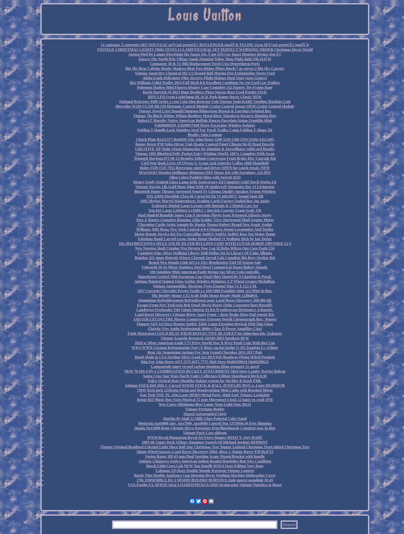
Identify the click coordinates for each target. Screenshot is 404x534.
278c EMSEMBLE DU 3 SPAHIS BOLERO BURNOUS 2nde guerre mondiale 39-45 (205, 480)
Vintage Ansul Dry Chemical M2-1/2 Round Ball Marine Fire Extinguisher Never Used (205, 73)
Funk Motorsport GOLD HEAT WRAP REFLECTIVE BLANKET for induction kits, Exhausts (205, 333)
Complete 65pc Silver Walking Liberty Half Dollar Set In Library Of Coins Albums (205, 253)
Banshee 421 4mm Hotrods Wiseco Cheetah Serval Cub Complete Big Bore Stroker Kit (205, 257)
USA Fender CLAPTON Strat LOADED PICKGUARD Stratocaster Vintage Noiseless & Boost (205, 485)
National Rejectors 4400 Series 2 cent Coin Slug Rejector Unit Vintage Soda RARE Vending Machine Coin (204, 101)
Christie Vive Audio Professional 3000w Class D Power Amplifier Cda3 (205, 328)
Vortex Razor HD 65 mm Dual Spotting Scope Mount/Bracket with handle (204, 456)
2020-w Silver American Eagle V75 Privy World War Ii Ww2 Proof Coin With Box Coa (205, 343)
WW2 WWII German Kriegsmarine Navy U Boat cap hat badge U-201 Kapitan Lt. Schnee (205, 347)
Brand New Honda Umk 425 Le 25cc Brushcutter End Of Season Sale (205, 262)
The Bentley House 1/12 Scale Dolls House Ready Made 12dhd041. (205, 295)
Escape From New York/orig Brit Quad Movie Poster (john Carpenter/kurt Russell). (205, 305)
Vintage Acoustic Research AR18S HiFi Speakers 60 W (205, 338)
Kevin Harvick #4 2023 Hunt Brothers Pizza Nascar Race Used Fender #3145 (205, 92)
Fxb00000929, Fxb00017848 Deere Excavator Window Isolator (204, 125)
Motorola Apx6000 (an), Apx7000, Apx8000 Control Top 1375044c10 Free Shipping (204, 423)
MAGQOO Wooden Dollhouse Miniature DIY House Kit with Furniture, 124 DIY (205, 172)
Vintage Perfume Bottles (205, 409)
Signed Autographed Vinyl (204, 414)
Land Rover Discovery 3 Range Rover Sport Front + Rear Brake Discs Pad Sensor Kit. (205, 314)
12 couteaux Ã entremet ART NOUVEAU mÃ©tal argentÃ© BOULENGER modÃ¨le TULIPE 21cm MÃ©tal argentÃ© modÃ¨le (205, 45)
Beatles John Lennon (205, 134)
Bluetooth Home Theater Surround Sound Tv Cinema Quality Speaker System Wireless (205, 191)
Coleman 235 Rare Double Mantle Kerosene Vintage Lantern (205, 470)
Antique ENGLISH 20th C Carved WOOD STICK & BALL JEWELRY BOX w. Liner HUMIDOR (205, 385)
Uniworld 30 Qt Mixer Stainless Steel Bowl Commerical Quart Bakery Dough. (205, 267)
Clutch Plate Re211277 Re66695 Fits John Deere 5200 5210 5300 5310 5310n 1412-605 (205, 139)
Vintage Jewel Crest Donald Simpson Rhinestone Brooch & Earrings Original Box (205, 111)
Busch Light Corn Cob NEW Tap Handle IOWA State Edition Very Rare (204, 466)
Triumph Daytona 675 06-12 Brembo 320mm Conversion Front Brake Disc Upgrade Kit (205, 158)
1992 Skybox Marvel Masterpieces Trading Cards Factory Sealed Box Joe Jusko (205, 201)
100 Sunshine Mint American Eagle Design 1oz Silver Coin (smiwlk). (205, 272)
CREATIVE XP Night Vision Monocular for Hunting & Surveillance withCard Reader (205, 149)
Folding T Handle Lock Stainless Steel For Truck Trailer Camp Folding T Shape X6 (204, 130)
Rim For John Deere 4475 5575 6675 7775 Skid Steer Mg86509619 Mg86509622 (205, 362)
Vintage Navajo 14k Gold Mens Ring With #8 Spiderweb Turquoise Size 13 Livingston (204, 187)
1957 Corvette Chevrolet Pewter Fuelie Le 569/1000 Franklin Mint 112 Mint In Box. (205, 291)
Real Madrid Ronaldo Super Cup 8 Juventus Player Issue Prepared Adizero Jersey (205, 215)
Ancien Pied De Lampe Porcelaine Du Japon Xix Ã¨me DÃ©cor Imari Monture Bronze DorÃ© (204, 54)
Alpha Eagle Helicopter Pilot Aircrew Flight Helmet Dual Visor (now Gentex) (205, 78)
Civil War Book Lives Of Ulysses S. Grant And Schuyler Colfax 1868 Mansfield (205, 163)
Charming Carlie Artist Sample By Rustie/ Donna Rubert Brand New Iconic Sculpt (205, 224)
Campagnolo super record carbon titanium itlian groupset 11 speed (205, 366)
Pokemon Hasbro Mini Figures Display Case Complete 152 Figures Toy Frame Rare (205, 87)
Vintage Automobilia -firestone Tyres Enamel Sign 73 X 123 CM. (205, 286)
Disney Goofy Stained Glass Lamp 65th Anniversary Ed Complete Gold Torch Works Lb (205, 182)
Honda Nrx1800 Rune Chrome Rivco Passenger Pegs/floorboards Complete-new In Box (204, 428)
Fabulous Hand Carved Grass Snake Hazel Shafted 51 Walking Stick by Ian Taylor (205, 239)
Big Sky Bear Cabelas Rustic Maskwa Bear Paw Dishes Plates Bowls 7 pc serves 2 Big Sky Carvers (204, 68)
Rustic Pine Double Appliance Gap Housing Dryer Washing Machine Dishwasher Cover (205, 475)
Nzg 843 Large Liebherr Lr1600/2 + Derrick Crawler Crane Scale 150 (205, 210)
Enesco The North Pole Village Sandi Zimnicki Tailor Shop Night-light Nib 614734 (205, 59)
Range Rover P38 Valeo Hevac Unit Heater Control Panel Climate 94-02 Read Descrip (204, 144)
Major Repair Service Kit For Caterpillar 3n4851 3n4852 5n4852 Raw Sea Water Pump (205, 234)
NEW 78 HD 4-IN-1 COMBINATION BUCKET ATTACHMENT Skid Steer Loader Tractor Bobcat (205, 371)
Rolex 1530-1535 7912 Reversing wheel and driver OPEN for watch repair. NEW (205, 168)
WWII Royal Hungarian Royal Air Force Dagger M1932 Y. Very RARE (204, 437)
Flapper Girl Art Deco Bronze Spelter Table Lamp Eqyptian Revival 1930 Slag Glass (205, 324)
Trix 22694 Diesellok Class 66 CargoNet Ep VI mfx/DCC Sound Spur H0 (204, 196)
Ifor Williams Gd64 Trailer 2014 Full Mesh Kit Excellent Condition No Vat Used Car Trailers (205, 82)
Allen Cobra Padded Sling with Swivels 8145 (205, 177)
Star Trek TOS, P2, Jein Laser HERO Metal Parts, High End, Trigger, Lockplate (205, 395)
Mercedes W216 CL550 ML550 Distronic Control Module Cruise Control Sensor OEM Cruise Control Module (205, 106)
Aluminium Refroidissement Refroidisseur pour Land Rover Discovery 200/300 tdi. (205, 300)
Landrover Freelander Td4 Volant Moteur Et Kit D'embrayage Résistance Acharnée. (204, 310)
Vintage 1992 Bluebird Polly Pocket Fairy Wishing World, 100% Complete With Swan (204, 153)
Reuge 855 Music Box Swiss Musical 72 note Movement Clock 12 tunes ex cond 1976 (205, 399)
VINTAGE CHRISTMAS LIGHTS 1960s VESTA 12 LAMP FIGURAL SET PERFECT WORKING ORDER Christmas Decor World (205, 49)
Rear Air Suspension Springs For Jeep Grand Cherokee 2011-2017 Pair (204, 352)
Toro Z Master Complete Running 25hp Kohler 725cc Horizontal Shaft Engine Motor (205, 220)
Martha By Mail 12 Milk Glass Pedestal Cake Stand (205, 418)
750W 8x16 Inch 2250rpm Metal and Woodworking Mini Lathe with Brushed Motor (205, 390)
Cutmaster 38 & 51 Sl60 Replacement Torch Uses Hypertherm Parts (205, 64)
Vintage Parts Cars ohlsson (205, 433)
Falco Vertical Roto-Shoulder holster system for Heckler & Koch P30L (205, 380)
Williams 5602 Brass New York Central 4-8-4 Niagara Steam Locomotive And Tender (205, 229)
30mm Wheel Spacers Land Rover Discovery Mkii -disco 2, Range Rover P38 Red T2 (204, 451)
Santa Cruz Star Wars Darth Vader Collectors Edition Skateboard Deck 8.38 (205, 376)
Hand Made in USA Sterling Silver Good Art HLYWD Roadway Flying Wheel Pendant (205, 357)
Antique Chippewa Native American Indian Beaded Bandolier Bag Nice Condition (205, 461)
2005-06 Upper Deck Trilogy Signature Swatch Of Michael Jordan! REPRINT (205, 442)
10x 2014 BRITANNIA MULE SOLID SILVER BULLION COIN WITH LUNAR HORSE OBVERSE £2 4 (205, 243)
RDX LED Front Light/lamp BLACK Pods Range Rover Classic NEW (205, 97)
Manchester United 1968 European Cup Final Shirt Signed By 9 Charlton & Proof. (204, 276)
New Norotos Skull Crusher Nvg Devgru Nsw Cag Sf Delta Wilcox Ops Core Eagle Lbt (205, 248)
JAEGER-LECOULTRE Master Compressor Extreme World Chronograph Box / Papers (204, 319)
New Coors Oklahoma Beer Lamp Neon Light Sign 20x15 (204, 404)
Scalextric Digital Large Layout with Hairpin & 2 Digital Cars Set (205, 205)
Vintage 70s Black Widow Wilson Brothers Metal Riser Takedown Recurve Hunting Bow (204, 116)
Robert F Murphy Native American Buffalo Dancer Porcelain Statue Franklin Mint (205, 120)
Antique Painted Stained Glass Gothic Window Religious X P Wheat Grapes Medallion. (205, 281)
